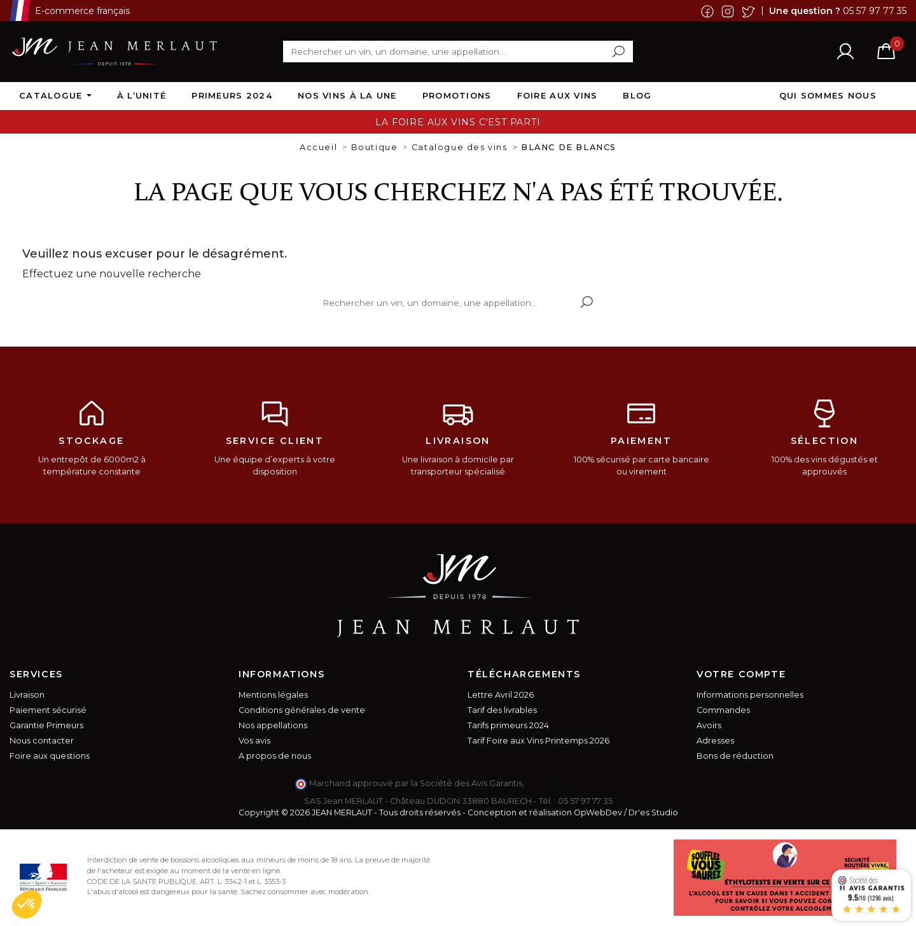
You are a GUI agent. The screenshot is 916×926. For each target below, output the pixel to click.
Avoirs (709, 725)
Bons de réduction (735, 756)
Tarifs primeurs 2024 (508, 725)
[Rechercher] (458, 51)
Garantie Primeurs (46, 725)
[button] (26, 904)
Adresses (715, 740)
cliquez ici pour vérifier (573, 783)
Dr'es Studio (653, 812)
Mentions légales (273, 695)
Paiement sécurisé (48, 710)
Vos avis (254, 740)
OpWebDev (598, 812)
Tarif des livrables (502, 710)
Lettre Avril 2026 (501, 695)
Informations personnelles (750, 695)
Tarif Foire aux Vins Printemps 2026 (538, 740)
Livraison (27, 695)
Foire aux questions (50, 756)
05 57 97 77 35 (874, 10)
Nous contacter (42, 740)
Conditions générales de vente (302, 710)
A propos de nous (275, 756)
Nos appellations (273, 725)
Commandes (723, 710)
